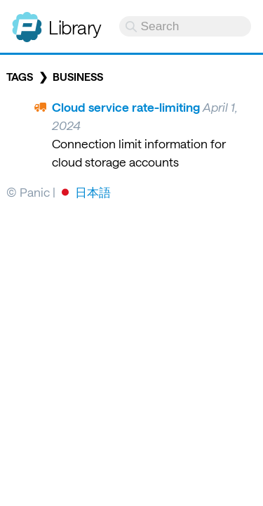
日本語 (93, 192)
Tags (19, 76)
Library (75, 27)
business (78, 76)
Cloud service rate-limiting (126, 107)
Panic (27, 21)
